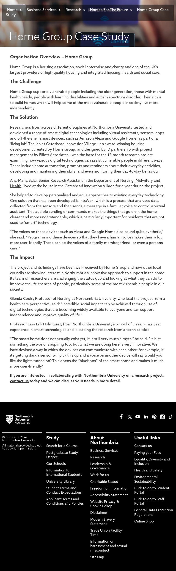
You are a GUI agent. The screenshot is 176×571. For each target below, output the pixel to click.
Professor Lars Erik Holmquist (35, 324)
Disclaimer (98, 513)
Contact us (143, 446)
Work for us (99, 475)
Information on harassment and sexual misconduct (108, 546)
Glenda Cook (21, 299)
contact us (19, 381)
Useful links (147, 438)
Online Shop (144, 521)
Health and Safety (148, 470)
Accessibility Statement (109, 495)
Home (12, 10)
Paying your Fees (147, 453)
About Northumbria (104, 440)
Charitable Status (104, 482)
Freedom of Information (109, 488)
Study (52, 438)
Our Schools (56, 464)
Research (74, 10)
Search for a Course (61, 446)
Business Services (42, 10)
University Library (60, 482)
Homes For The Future (109, 10)
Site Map (97, 557)
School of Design (130, 324)
